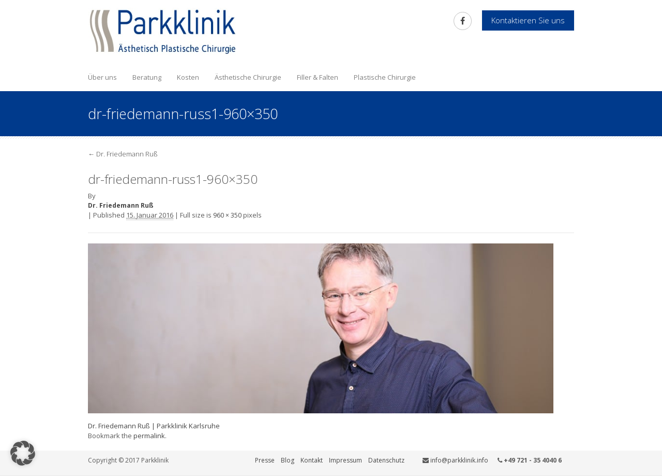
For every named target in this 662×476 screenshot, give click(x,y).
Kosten (188, 77)
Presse (265, 460)
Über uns (102, 77)
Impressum (345, 460)
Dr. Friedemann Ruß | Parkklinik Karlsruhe (154, 425)
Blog (287, 460)
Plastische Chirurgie (385, 77)
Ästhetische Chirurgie (248, 77)
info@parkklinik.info (459, 460)
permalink (149, 435)
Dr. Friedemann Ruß (123, 153)
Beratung (146, 77)
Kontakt (311, 460)
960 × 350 (227, 215)
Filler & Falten (317, 77)
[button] (23, 453)
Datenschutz (386, 460)
